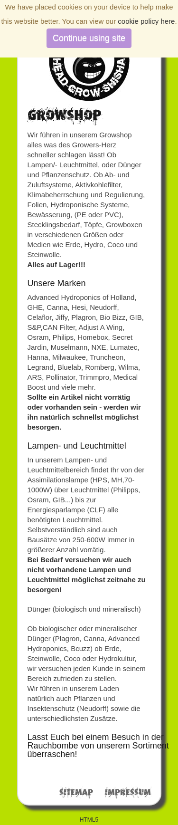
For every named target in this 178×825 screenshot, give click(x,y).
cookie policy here (146, 21)
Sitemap (76, 793)
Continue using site (89, 38)
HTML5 (89, 819)
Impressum (128, 793)
